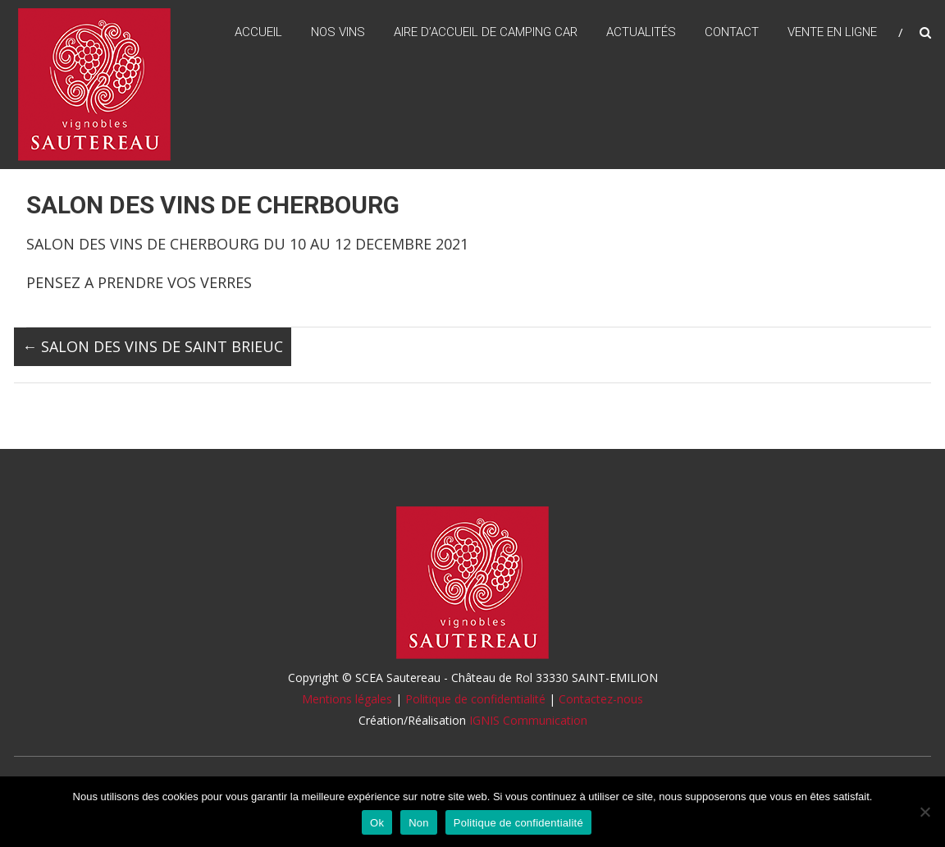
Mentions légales (347, 699)
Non (419, 823)
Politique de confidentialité (475, 699)
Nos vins (338, 32)
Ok (377, 823)
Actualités (641, 32)
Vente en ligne (832, 32)
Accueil (258, 32)
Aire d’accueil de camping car (486, 32)
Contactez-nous (601, 699)
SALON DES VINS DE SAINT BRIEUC (152, 346)
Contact (732, 32)
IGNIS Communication (528, 720)
